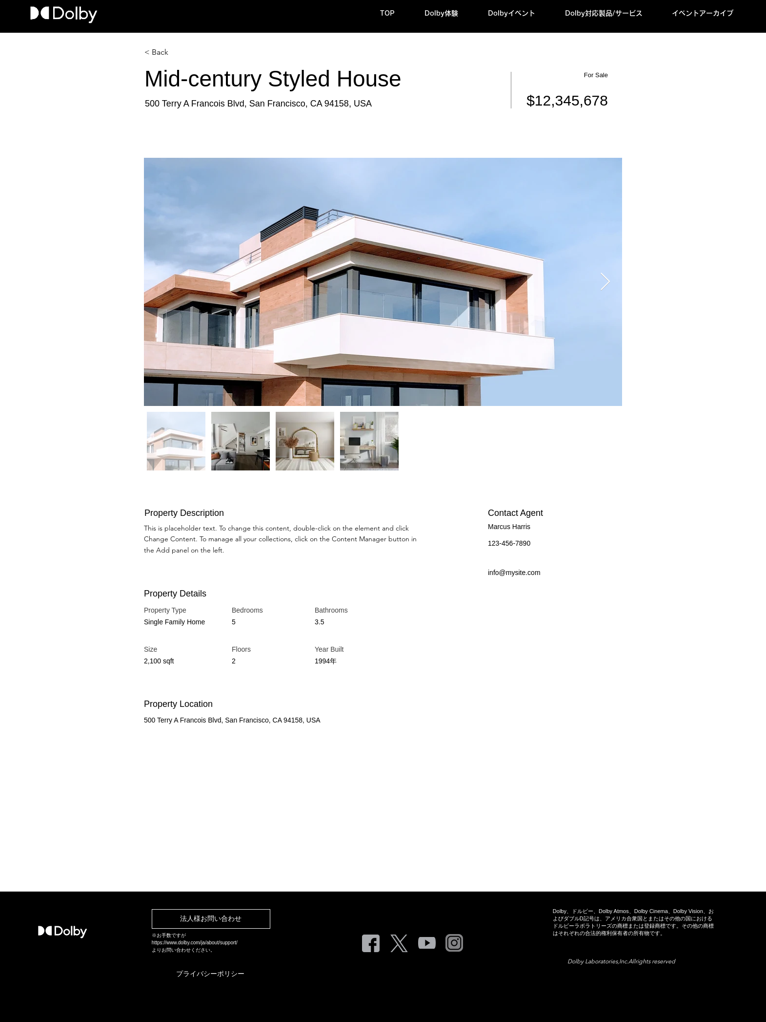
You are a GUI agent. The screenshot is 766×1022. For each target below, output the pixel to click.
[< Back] (179, 52)
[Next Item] (605, 282)
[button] (449, 13)
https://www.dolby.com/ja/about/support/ (195, 942)
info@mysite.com (514, 572)
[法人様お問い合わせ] (211, 919)
